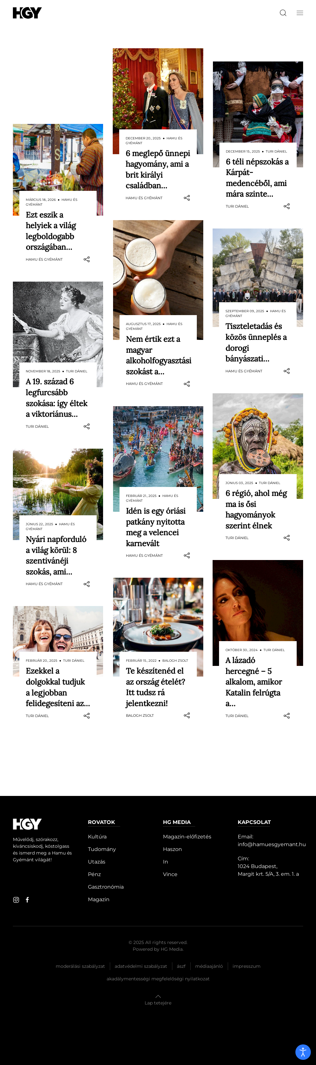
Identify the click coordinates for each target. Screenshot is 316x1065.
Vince (170, 874)
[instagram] (16, 900)
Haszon (172, 849)
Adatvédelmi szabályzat (141, 966)
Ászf (181, 966)
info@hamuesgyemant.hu (272, 844)
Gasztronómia (106, 887)
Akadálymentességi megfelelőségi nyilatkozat (158, 979)
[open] (303, 1052)
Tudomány (102, 849)
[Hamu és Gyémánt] (27, 12)
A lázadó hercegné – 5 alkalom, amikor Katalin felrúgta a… (253, 668)
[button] (300, 13)
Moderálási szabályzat (80, 966)
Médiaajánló (209, 966)
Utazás (96, 862)
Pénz (94, 874)
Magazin (99, 899)
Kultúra (97, 837)
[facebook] (27, 900)
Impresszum (247, 966)
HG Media (172, 949)
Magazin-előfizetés (187, 837)
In (165, 862)
